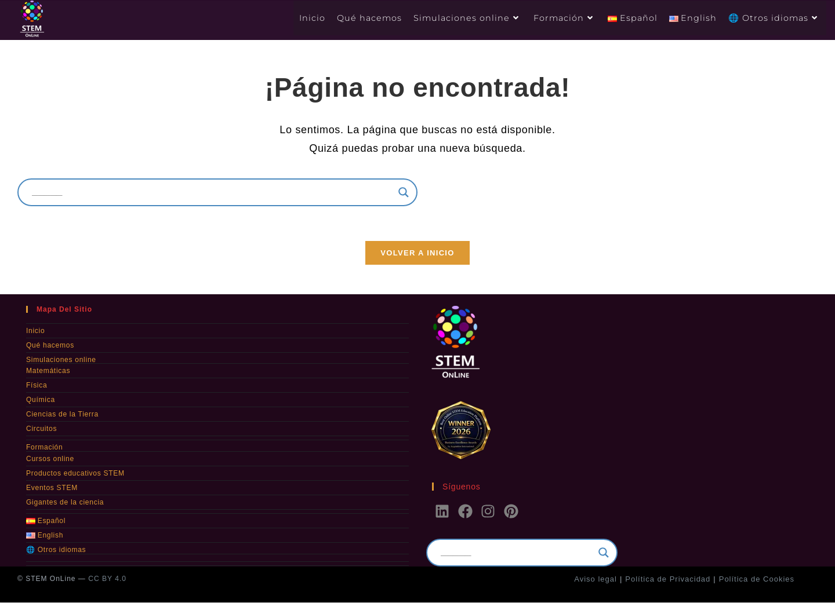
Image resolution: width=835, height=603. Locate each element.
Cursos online (50, 459)
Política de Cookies (756, 579)
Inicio (35, 331)
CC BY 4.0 (107, 579)
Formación (44, 448)
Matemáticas (48, 371)
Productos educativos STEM (75, 473)
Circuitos (41, 429)
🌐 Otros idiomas (56, 550)
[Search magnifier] (403, 192)
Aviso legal (595, 579)
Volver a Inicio (417, 253)
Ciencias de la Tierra (62, 415)
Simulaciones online (61, 360)
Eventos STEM (51, 488)
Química (40, 400)
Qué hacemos (50, 346)
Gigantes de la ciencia (64, 502)
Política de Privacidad (667, 579)
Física (36, 386)
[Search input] (212, 192)
